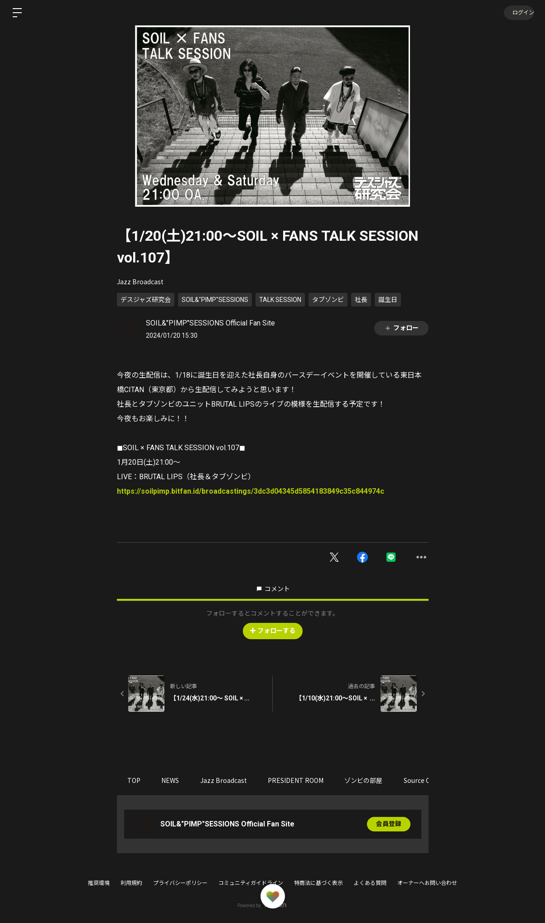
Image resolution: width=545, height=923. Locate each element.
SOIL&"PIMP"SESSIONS (215, 299)
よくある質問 (370, 883)
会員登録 (388, 824)
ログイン (518, 12)
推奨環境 (99, 883)
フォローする (272, 630)
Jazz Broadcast (140, 281)
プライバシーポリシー (180, 883)
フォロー (401, 328)
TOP (134, 780)
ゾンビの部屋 (371, 780)
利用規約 (131, 883)
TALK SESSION (280, 299)
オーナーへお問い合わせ (427, 883)
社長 (361, 299)
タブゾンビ (328, 299)
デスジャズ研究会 (146, 299)
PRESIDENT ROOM (301, 780)
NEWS (173, 780)
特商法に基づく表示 (318, 883)
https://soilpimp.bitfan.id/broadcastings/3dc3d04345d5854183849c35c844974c (250, 491)
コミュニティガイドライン (250, 883)
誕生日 (387, 299)
